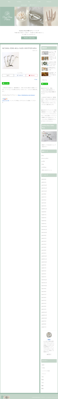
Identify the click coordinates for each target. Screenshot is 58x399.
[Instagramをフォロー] (49, 354)
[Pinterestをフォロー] (50, 354)
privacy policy (44, 158)
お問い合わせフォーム (46, 170)
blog (42, 155)
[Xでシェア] (8, 75)
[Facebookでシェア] (20, 75)
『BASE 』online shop (29, 37)
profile (43, 161)
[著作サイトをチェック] (47, 354)
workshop (43, 167)
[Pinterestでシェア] (31, 75)
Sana (49, 339)
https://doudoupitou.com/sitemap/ (26, 95)
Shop (42, 164)
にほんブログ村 (5, 100)
